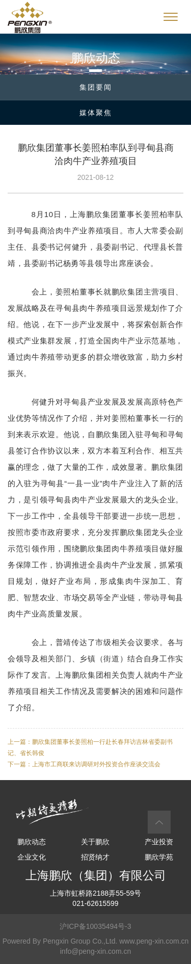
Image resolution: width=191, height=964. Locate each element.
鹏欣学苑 (159, 857)
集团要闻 (95, 87)
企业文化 (31, 857)
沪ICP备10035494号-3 (95, 926)
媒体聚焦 (95, 113)
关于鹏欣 (95, 842)
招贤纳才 (95, 857)
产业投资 (159, 842)
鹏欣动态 (31, 842)
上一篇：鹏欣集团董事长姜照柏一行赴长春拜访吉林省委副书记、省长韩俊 (90, 747)
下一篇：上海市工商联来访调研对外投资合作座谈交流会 (84, 764)
